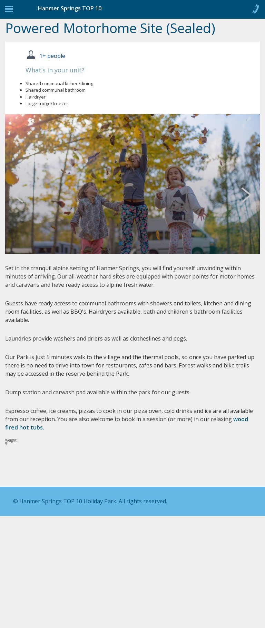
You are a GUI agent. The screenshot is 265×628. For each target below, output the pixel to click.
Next (249, 194)
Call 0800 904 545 (255, 10)
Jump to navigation (9, 11)
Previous (24, 194)
